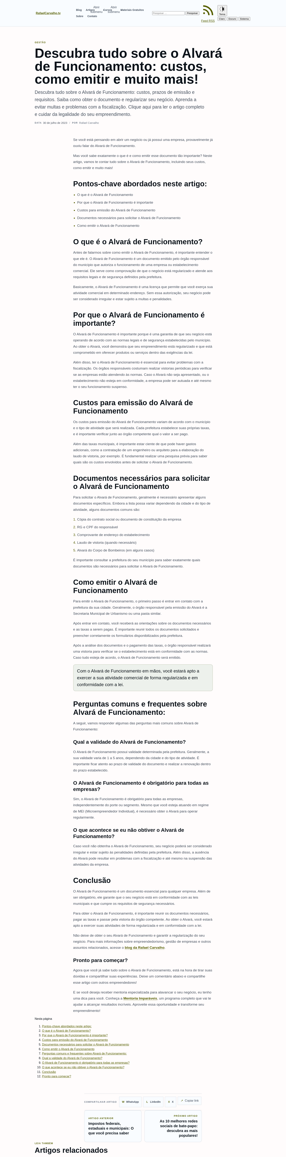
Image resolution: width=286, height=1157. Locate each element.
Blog (79, 9)
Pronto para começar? (56, 1076)
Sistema (244, 18)
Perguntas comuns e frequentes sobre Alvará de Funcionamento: (84, 1053)
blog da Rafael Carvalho (144, 948)
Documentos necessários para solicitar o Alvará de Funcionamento (85, 1044)
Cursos (107, 9)
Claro (222, 18)
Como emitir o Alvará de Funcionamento (68, 1049)
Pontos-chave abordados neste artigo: (67, 1026)
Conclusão (49, 1071)
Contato (92, 16)
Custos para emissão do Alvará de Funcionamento (75, 1039)
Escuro (232, 18)
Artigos (90, 9)
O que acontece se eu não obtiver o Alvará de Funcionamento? (83, 1067)
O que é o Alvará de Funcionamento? (66, 1030)
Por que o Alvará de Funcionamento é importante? (75, 1035)
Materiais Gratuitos (132, 9)
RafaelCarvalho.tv (48, 13)
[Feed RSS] (208, 13)
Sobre (79, 16)
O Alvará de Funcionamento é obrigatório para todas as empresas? (86, 1062)
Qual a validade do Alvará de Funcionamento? (72, 1058)
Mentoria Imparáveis (140, 998)
